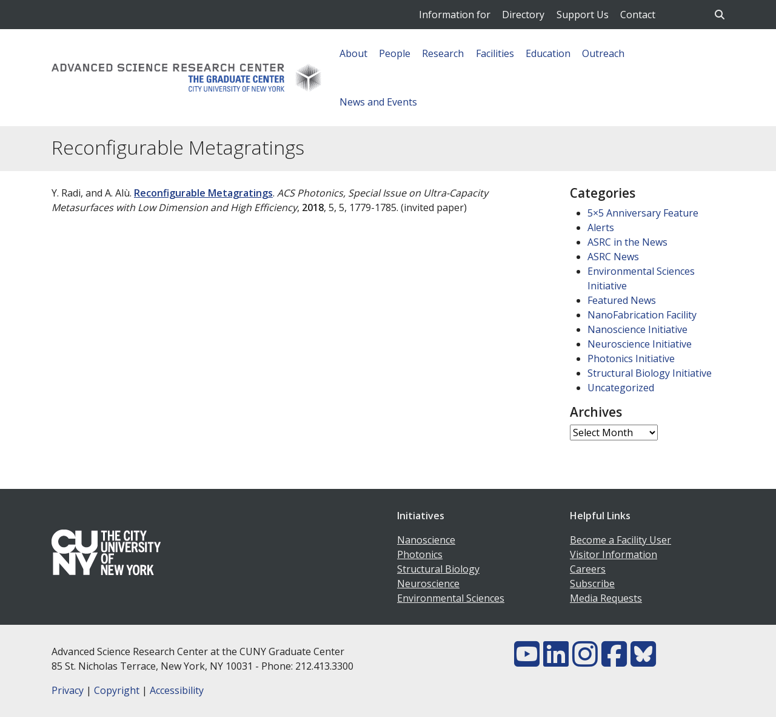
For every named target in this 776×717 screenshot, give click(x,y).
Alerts (600, 227)
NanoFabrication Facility (642, 314)
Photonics (420, 554)
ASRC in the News (627, 242)
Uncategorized (620, 387)
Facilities (495, 53)
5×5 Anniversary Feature (642, 213)
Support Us (583, 14)
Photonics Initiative (631, 358)
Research (443, 53)
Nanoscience (426, 540)
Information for (454, 14)
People (394, 53)
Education (548, 53)
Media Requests (606, 598)
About (353, 53)
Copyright (116, 690)
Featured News (621, 300)
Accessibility (177, 690)
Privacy (68, 690)
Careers (588, 569)
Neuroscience (428, 583)
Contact (637, 14)
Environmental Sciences (450, 598)
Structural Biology (438, 569)
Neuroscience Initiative (639, 344)
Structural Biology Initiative (649, 373)
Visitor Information (613, 554)
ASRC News (613, 256)
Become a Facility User (620, 540)
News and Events (378, 102)
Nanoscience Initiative (637, 329)
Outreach (603, 53)
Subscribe (592, 583)
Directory (523, 14)
